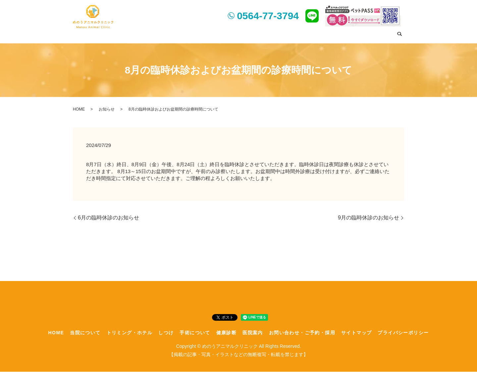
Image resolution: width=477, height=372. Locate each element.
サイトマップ (356, 332)
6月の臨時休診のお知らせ (108, 218)
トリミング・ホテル (196, 34)
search (399, 35)
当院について (155, 34)
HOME (127, 34)
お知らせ (107, 109)
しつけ (231, 34)
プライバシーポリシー (403, 332)
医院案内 (312, 34)
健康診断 (288, 34)
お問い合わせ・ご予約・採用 (359, 34)
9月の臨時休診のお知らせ (368, 218)
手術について (258, 34)
